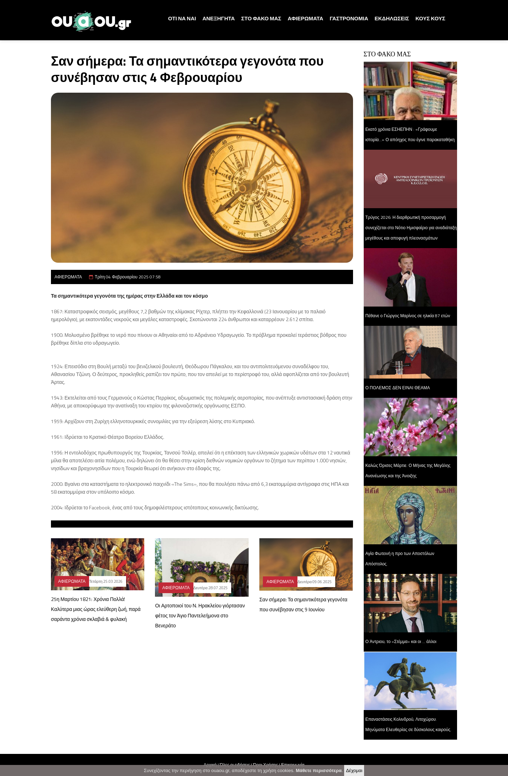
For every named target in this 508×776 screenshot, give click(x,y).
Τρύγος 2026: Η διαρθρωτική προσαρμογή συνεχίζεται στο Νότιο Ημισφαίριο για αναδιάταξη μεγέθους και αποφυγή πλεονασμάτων (411, 227)
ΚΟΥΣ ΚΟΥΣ (430, 18)
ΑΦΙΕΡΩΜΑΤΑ (305, 18)
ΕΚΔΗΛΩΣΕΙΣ (392, 18)
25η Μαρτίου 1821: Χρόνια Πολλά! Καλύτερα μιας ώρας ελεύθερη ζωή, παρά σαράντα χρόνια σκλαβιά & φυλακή (96, 609)
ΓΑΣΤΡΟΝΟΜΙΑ (349, 18)
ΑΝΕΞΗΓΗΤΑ (218, 18)
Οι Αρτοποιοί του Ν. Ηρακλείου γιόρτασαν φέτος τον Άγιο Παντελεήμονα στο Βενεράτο (200, 615)
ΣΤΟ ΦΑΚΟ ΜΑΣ (261, 18)
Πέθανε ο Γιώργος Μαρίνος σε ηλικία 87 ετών (408, 315)
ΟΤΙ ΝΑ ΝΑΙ (182, 18)
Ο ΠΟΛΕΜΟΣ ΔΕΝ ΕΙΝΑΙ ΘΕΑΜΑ (398, 387)
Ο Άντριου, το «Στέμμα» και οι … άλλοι (401, 641)
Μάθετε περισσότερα (319, 770)
